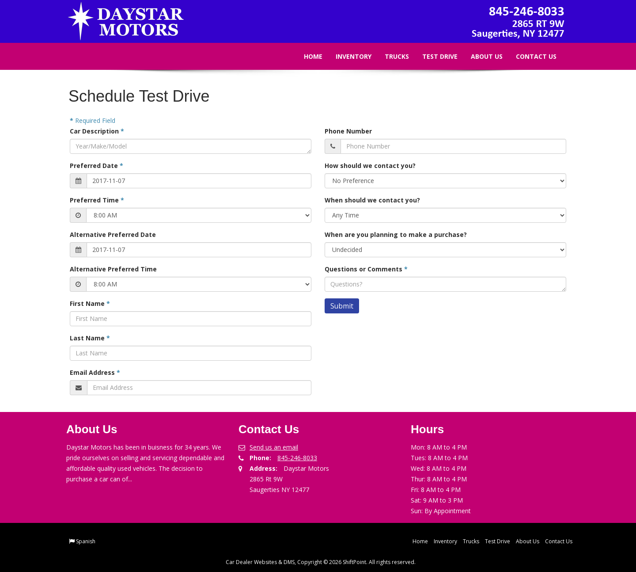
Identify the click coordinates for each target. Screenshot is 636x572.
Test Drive (433, 56)
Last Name (90, 338)
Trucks (390, 56)
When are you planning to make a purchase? (396, 234)
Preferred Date (96, 165)
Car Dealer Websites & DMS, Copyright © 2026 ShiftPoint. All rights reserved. (321, 562)
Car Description (97, 131)
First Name (90, 303)
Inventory (347, 56)
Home (306, 56)
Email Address (95, 372)
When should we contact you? (372, 200)
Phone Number (348, 131)
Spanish (85, 541)
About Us (480, 56)
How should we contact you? (370, 165)
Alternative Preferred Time (113, 269)
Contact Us (529, 56)
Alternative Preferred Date (113, 234)
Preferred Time (97, 200)
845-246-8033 (297, 458)
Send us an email (274, 447)
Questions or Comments (366, 269)
